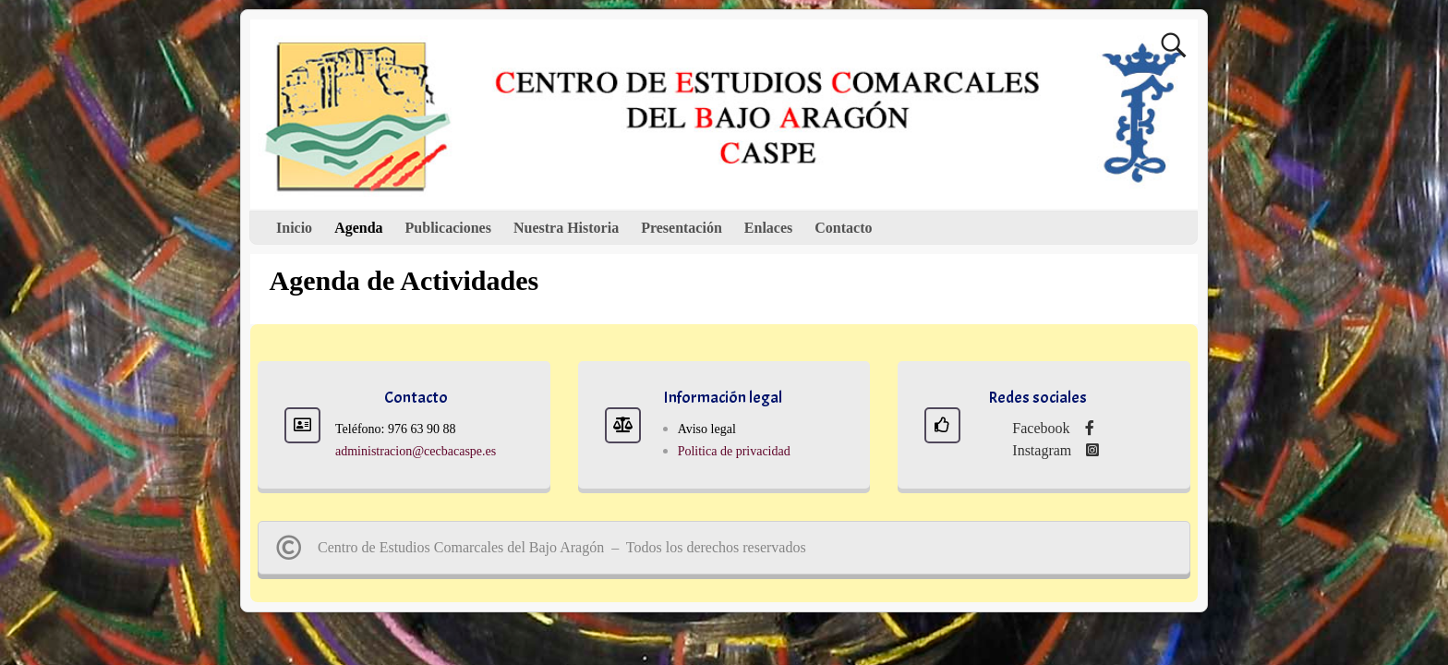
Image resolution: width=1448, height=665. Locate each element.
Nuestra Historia (566, 228)
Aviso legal (707, 429)
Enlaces (768, 228)
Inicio (294, 228)
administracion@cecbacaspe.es (415, 451)
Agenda (358, 228)
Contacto (843, 228)
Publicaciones (448, 228)
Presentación (681, 228)
